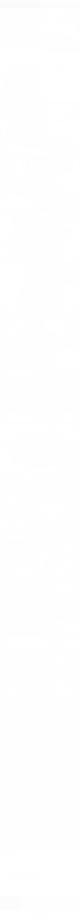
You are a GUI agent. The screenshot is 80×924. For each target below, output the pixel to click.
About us (56, 5)
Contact (65, 5)
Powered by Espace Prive (40, 921)
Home (31, 5)
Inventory (40, 5)
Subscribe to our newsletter (10, 889)
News (48, 5)
